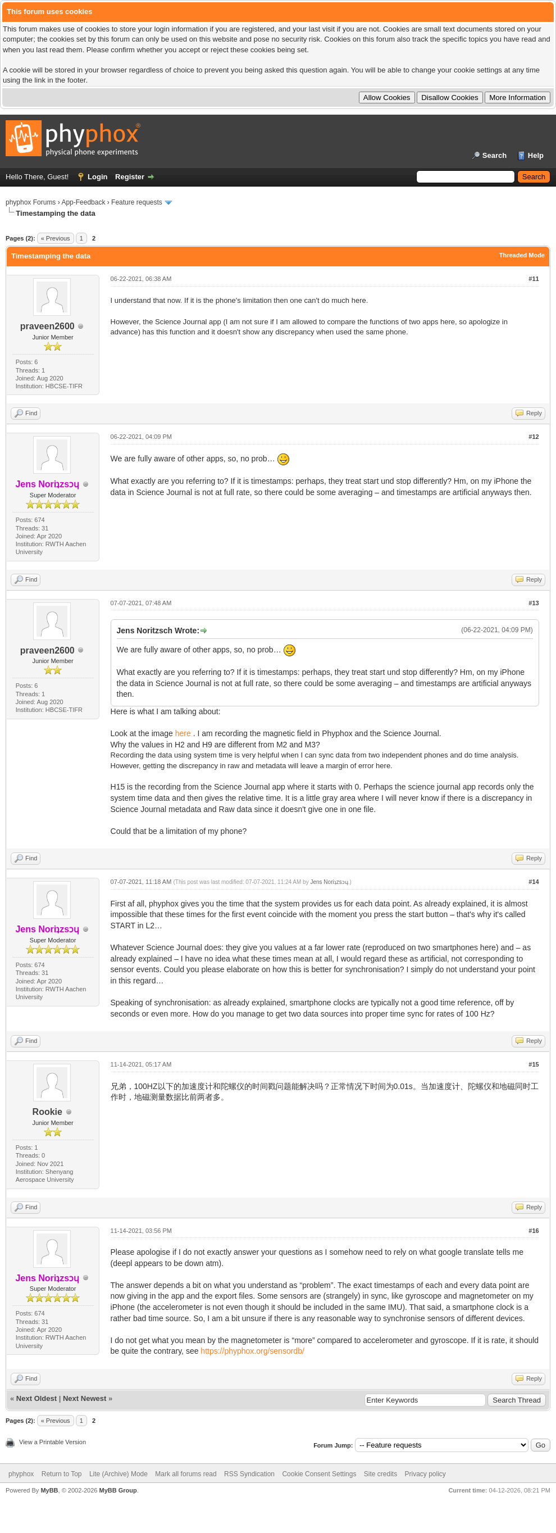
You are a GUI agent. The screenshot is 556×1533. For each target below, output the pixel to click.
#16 (533, 1230)
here (183, 733)
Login (97, 177)
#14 (533, 881)
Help (536, 155)
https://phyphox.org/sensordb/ (252, 1350)
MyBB (49, 1490)
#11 (533, 278)
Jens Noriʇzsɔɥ (329, 882)
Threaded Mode (522, 255)
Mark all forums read (185, 1474)
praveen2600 (47, 326)
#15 (533, 1064)
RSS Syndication (249, 1474)
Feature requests (136, 202)
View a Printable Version (52, 1442)
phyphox (21, 1474)
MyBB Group (117, 1490)
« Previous (55, 238)
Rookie (47, 1112)
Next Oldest (36, 1398)
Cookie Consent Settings (319, 1474)
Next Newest (84, 1398)
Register (129, 177)
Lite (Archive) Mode (118, 1474)
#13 (533, 603)
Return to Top (62, 1474)
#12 (533, 436)
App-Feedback (83, 202)
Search (494, 155)
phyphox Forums (31, 202)
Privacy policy (425, 1474)
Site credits (380, 1474)
